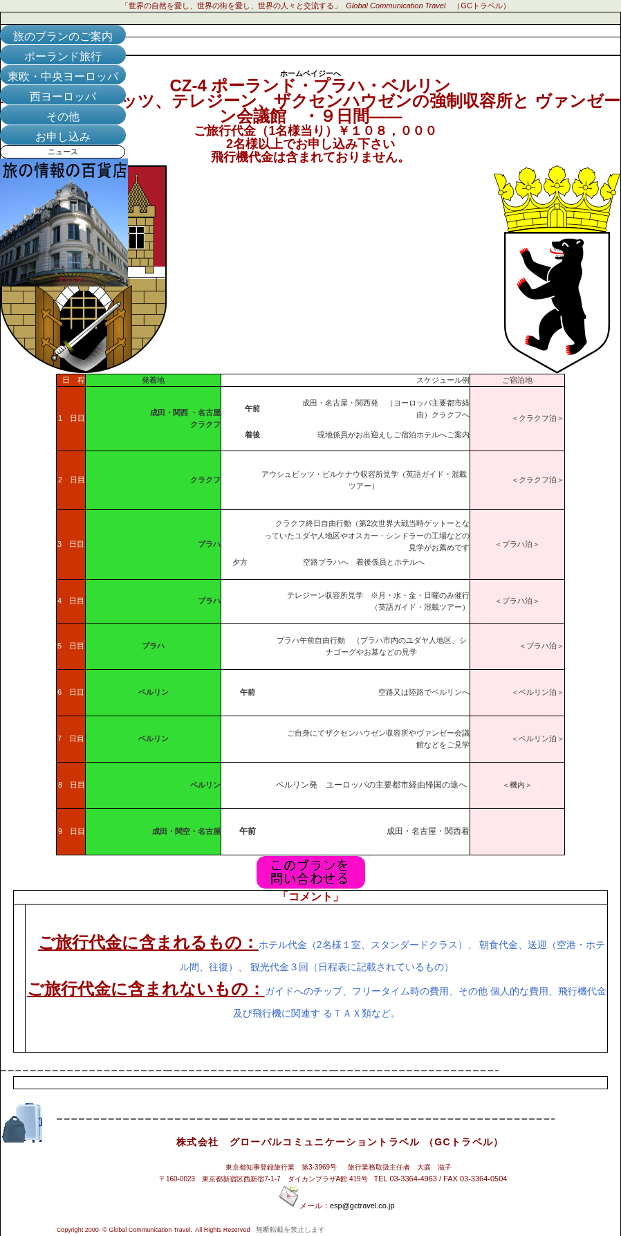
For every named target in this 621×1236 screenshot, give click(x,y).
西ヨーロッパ (63, 96)
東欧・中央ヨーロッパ (63, 76)
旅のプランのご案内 (63, 36)
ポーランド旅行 (63, 56)
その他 (63, 116)
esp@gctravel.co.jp (362, 1205)
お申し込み (63, 137)
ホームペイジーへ (310, 73)
